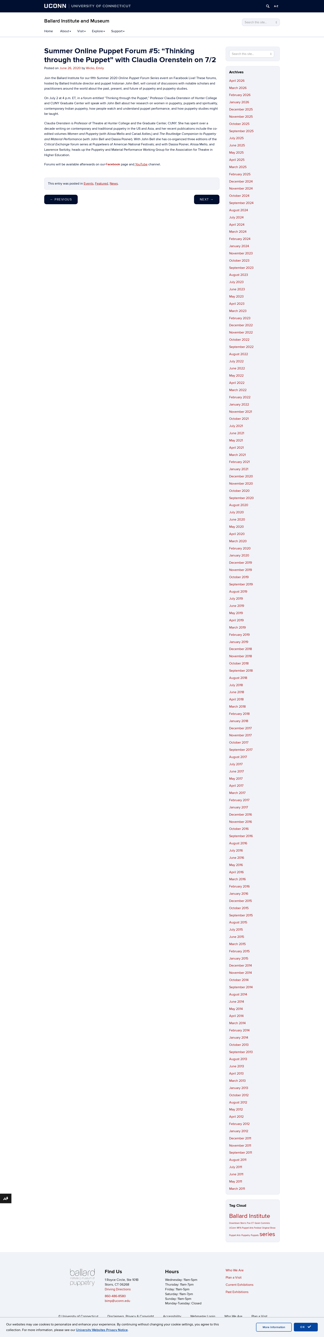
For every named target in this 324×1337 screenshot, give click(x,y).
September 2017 (241, 750)
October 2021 (239, 419)
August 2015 (238, 922)
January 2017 (238, 807)
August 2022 (238, 354)
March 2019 (237, 627)
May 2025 (236, 153)
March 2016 (237, 879)
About (65, 31)
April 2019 (236, 620)
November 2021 (240, 412)
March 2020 (238, 541)
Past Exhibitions (237, 1292)
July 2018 (236, 685)
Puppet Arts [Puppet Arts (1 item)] (235, 1235)
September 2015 (241, 915)
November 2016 (240, 822)
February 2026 (239, 95)
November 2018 (240, 656)
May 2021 (236, 440)
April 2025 (236, 160)
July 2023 (236, 282)
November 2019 (240, 570)
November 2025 (241, 117)
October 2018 (239, 663)
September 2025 (241, 131)
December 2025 (241, 109)
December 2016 (240, 815)
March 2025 (238, 167)
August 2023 (238, 275)
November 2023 (241, 253)
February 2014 (239, 1030)
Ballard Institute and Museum (76, 21)
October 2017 (238, 742)
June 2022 (237, 368)
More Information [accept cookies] (274, 1327)
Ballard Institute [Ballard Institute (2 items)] (249, 1216)
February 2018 (239, 714)
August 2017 (238, 757)
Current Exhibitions (239, 1285)
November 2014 (240, 973)
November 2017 (240, 735)
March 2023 (238, 311)
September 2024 (241, 203)
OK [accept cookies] (305, 1327)
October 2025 (239, 124)
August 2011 (237, 1160)
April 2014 (236, 1016)
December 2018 (240, 649)
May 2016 (236, 865)
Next (207, 199)
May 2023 (236, 296)
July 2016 (236, 850)
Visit (81, 31)
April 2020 (237, 534)
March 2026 (238, 88)
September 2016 (241, 836)
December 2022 (241, 325)
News (114, 184)
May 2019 (236, 613)
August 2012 (238, 1102)
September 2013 (241, 1052)
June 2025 (237, 145)
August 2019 (238, 592)
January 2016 (238, 894)
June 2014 (236, 1002)
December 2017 (240, 728)
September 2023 (241, 268)
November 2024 (241, 188)
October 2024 (239, 196)
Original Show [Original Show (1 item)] (268, 1228)
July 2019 (236, 599)
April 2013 (236, 1073)
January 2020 (239, 555)
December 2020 (241, 476)
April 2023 (236, 304)
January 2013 (238, 1088)
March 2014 (237, 1023)
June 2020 (237, 519)
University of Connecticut (80, 1316)
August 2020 (238, 505)
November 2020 (241, 484)
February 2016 (239, 886)
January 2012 (238, 1131)
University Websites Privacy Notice (102, 1330)
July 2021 (236, 426)
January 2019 (238, 642)
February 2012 (239, 1124)
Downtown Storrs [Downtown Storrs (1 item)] (237, 1223)
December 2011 (240, 1138)
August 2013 (238, 1059)
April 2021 (236, 448)
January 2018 (238, 721)
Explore (98, 31)
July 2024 (236, 217)
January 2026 (239, 102)
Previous (61, 199)
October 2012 (239, 1095)
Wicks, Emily (95, 68)
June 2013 (236, 1066)
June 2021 (236, 433)
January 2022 (239, 404)
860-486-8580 (115, 1296)
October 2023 (239, 261)
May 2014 (236, 1009)
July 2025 (236, 138)
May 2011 (235, 1181)
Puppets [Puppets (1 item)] (255, 1235)
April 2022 (236, 383)
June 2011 (236, 1174)
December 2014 (240, 965)
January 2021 (238, 469)
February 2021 (239, 462)
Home (48, 31)
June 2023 (237, 289)
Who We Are (235, 1270)
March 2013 (237, 1081)
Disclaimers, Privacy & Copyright (130, 1316)
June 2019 (236, 606)
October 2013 (239, 1045)
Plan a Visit (234, 1277)
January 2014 (238, 1038)
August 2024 (238, 210)
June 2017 (236, 771)
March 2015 (237, 944)
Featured (101, 184)
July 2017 (236, 764)
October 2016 (239, 829)
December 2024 (241, 181)
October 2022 (239, 340)
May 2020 (236, 527)
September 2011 (240, 1153)
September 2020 (241, 498)
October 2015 (239, 908)
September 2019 (241, 584)
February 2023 (239, 318)
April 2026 (236, 81)
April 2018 (236, 699)
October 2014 (239, 980)
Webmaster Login (202, 1316)
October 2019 (239, 577)
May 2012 (236, 1109)
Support (118, 31)
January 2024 (239, 246)
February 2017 (239, 800)
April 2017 (236, 786)
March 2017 (237, 793)
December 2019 (240, 563)
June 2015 (236, 937)
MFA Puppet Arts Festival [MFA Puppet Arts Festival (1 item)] (249, 1228)
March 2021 (237, 455)
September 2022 (241, 347)
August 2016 (238, 843)
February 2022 (239, 397)
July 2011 (235, 1167)
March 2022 (238, 390)
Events (88, 184)
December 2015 (240, 901)
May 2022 (236, 376)
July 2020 (236, 512)
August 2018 (238, 678)
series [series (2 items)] (267, 1234)
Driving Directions (118, 1289)
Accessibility (172, 1316)
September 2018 (241, 671)
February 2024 (239, 239)
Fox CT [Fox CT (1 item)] (250, 1223)
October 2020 (239, 491)
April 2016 (236, 872)
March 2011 (237, 1189)
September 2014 (241, 987)
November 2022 (241, 332)
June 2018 (236, 692)
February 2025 (239, 174)
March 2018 (237, 707)
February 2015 (239, 951)
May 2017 (236, 779)
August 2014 (238, 994)
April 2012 (236, 1117)
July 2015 (236, 930)
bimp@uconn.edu (117, 1301)
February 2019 (239, 635)
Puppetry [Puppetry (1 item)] (245, 1235)
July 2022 (236, 361)
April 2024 (236, 225)
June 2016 (236, 858)
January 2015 (238, 958)
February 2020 (240, 548)
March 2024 (238, 232)
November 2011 (240, 1146)
